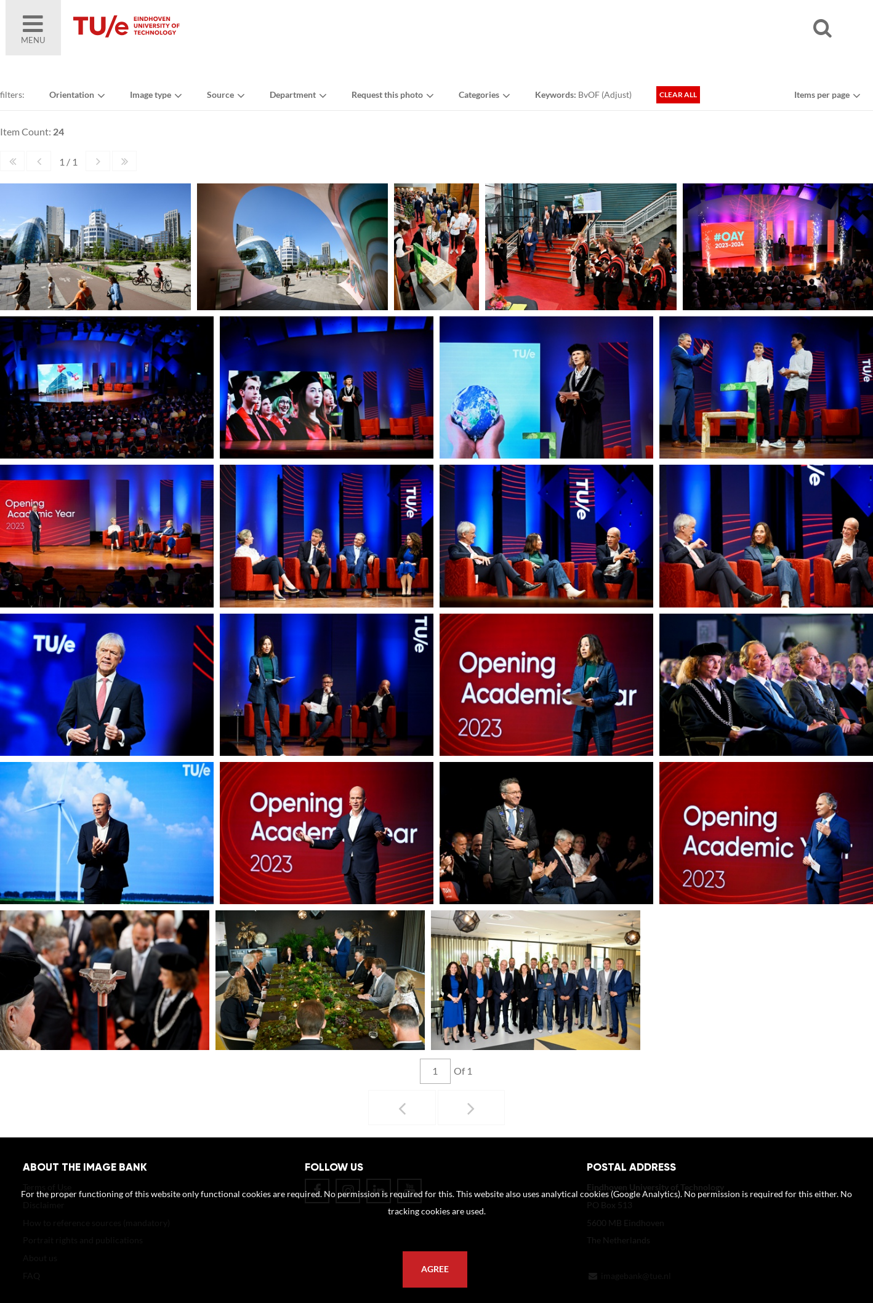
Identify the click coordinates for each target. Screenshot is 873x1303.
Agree (435, 1269)
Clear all (678, 94)
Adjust (616, 94)
